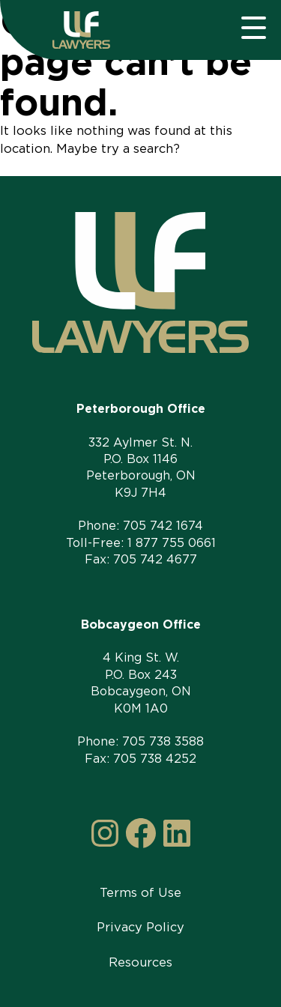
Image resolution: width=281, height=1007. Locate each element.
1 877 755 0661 (171, 543)
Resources (140, 962)
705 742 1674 (163, 525)
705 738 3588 (163, 741)
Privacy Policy (140, 926)
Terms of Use (140, 892)
